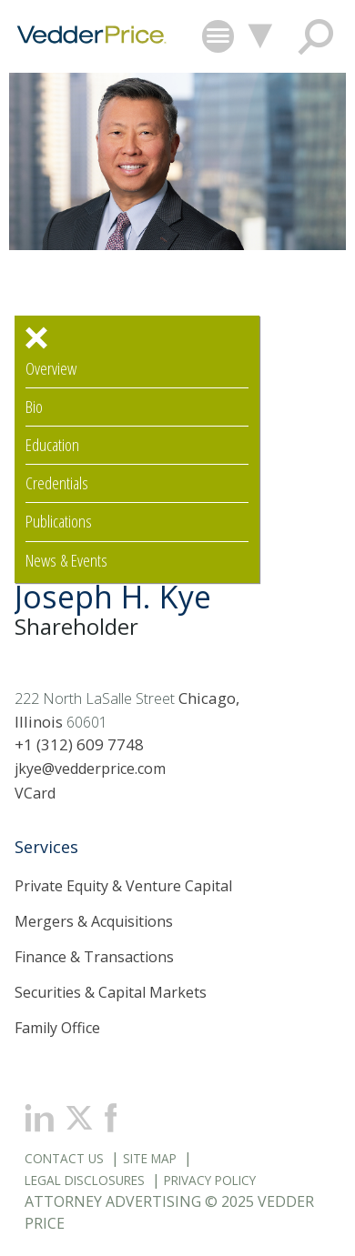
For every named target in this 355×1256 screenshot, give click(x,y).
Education (52, 445)
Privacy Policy (210, 1180)
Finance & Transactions (94, 957)
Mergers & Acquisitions (94, 921)
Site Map (150, 1158)
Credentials (56, 483)
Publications (58, 521)
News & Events (66, 560)
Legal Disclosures (85, 1180)
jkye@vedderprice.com (90, 769)
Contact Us (64, 1158)
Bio (34, 407)
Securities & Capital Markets (111, 992)
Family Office (57, 1028)
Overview (50, 368)
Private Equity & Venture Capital (123, 886)
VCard (35, 793)
